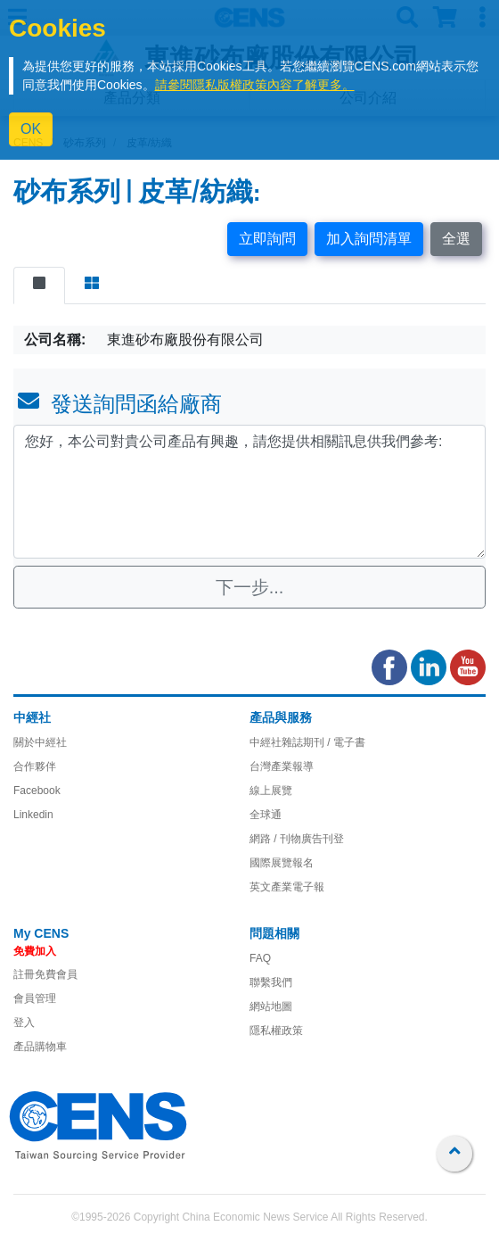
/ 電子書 (344, 742)
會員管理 (34, 998)
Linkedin (33, 814)
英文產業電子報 (287, 887)
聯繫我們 (271, 982)
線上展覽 (271, 790)
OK (30, 129)
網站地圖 (271, 1006)
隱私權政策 (276, 1030)
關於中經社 (40, 742)
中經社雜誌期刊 (287, 742)
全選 (456, 238)
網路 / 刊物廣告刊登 (297, 838)
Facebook (37, 790)
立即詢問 (267, 238)
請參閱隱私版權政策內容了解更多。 (255, 85)
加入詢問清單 (369, 238)
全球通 (266, 814)
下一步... (250, 587)
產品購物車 (40, 1046)
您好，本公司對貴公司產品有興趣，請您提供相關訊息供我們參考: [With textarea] (249, 492)
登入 (24, 1022)
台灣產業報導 (282, 766)
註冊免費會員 (45, 974)
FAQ (260, 958)
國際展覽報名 (282, 863)
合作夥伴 (34, 766)
